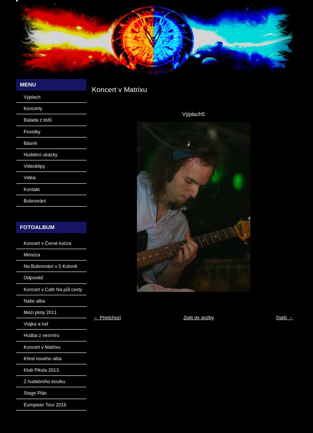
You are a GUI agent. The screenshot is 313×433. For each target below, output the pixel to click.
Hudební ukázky (41, 154)
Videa (30, 177)
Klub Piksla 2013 (41, 370)
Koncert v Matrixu (42, 347)
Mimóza (32, 255)
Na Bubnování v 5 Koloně (50, 266)
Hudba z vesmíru (41, 335)
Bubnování (35, 201)
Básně (30, 143)
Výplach (32, 97)
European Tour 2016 (45, 405)
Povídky (32, 131)
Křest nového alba (43, 358)
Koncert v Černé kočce (47, 243)
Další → (284, 317)
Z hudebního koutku (44, 381)
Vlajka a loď (36, 324)
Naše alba (34, 301)
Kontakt (31, 189)
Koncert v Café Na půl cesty (53, 289)
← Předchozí (107, 317)
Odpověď (33, 277)
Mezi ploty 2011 (40, 312)
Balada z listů (38, 120)
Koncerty (33, 108)
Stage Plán (35, 393)
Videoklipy (34, 166)
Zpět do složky (198, 317)
